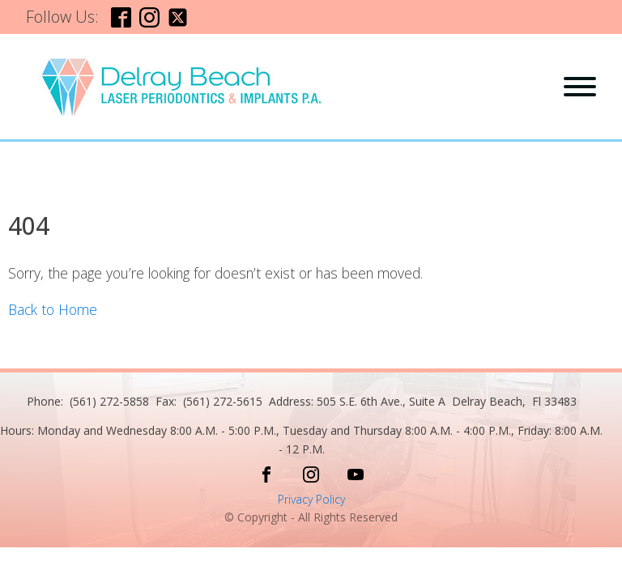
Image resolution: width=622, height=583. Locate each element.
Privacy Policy (311, 499)
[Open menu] (580, 86)
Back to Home (52, 309)
